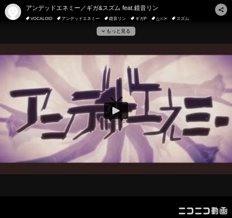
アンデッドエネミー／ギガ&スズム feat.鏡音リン (92, 8)
